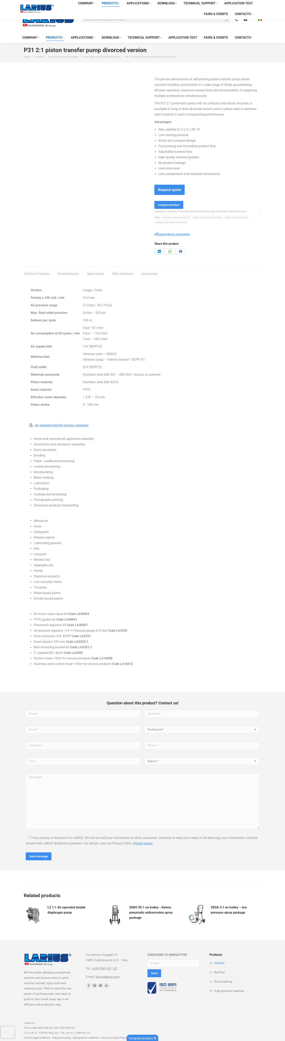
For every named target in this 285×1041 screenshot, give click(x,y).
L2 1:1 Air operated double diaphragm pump (67, 902)
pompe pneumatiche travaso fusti (171, 215)
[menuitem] (259, 12)
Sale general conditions (86, 1030)
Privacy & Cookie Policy (113, 1030)
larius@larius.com (108, 969)
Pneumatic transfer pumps (231, 204)
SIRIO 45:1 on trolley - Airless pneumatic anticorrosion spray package (151, 905)
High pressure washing (229, 984)
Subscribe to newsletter (172, 227)
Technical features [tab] (36, 266)
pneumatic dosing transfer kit (176, 210)
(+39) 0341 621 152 (104, 961)
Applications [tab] (95, 266)
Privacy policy (142, 836)
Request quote (169, 183)
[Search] (156, 12)
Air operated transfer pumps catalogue (61, 418)
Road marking (223, 974)
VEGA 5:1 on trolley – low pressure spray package (229, 902)
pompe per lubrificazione (236, 210)
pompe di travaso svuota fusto (207, 210)
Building (219, 965)
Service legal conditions (37, 1030)
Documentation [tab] (68, 266)
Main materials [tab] (122, 266)
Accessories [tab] (149, 266)
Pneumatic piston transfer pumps (196, 204)
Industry (172, 204)
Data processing (61, 1030)
